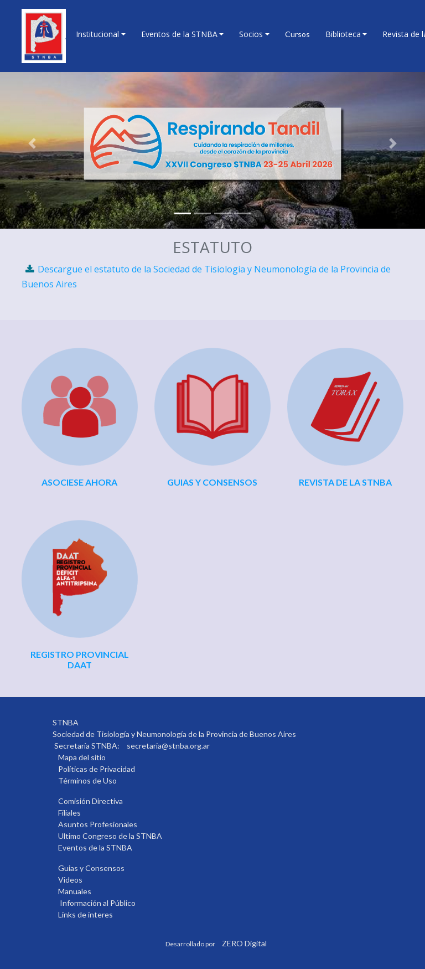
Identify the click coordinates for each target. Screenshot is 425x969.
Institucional (97, 34)
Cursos (297, 34)
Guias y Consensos (91, 868)
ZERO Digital (244, 943)
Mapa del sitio (82, 757)
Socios (251, 34)
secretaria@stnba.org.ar (168, 745)
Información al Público (98, 903)
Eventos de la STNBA (179, 34)
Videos (70, 879)
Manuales (74, 891)
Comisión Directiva (90, 801)
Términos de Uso (87, 780)
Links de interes (85, 914)
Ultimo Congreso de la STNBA (110, 836)
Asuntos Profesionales (97, 824)
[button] (32, 144)
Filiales (69, 812)
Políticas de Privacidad (96, 769)
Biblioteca (343, 34)
